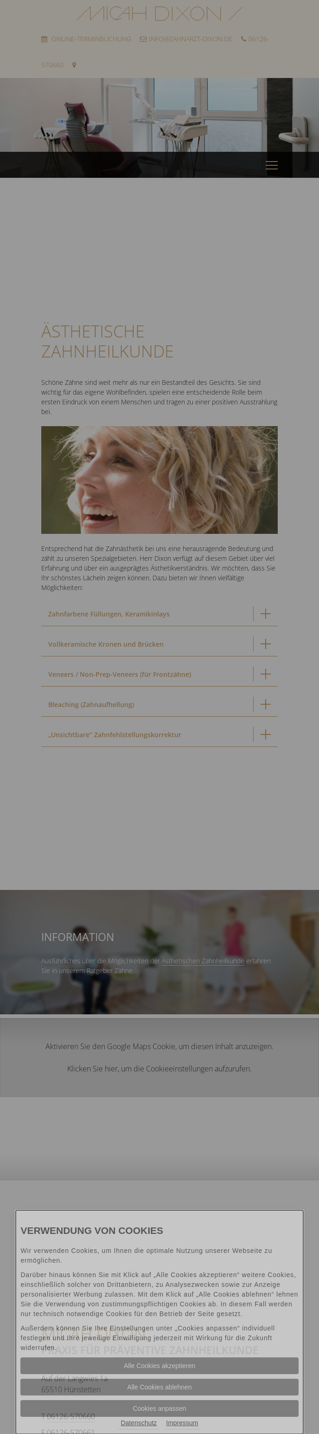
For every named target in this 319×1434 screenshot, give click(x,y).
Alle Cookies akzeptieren (159, 1365)
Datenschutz (139, 1423)
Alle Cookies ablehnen (159, 1387)
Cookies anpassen (159, 1408)
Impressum (182, 1423)
